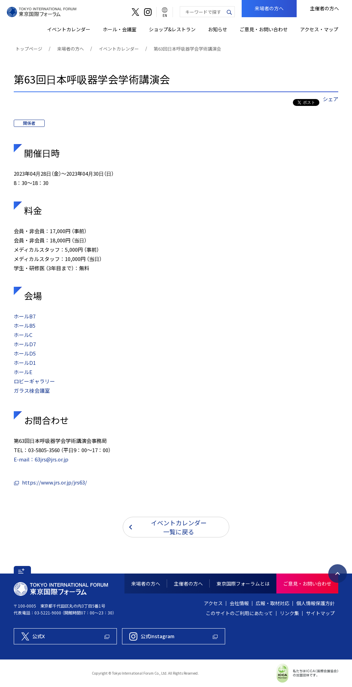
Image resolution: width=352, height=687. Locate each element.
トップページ (28, 48)
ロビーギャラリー (34, 381)
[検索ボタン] (229, 12)
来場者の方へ (70, 48)
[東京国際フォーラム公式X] (65, 636)
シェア (330, 99)
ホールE (23, 372)
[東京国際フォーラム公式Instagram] (173, 636)
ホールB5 (24, 325)
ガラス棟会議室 (32, 390)
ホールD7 (25, 344)
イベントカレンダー (119, 48)
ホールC (23, 335)
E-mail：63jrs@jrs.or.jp (41, 459)
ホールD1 (25, 363)
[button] (22, 570)
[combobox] (202, 12)
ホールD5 (25, 353)
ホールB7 (24, 316)
